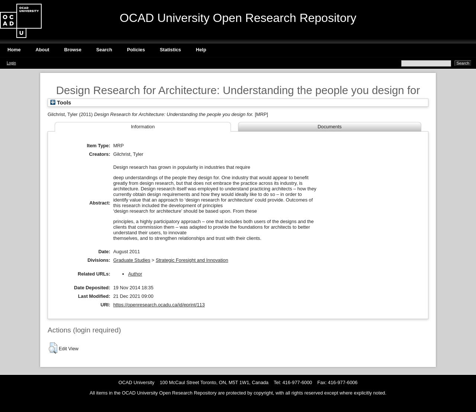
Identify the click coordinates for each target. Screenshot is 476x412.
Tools (60, 103)
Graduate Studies (131, 260)
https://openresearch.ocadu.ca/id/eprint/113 (159, 305)
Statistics (170, 49)
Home (14, 49)
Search (104, 49)
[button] (53, 348)
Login (11, 63)
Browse (72, 49)
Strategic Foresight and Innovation (192, 260)
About (42, 49)
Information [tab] (143, 126)
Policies (136, 49)
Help (201, 49)
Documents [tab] (330, 126)
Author (135, 274)
